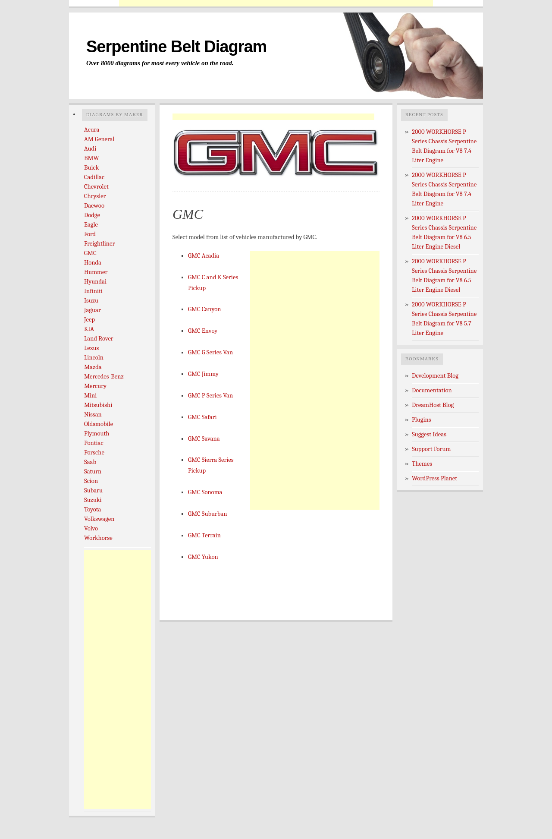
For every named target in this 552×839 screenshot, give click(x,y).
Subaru (93, 490)
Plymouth (96, 433)
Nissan (93, 414)
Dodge (92, 215)
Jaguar (92, 310)
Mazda (93, 367)
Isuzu (91, 300)
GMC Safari (202, 417)
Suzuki (93, 500)
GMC (90, 253)
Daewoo (94, 205)
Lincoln (94, 357)
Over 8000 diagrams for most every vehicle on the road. (160, 63)
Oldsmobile (98, 424)
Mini (90, 395)
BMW (91, 158)
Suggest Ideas (429, 434)
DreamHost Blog (433, 405)
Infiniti (93, 291)
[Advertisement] (276, 3)
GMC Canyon (204, 309)
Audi (90, 148)
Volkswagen (99, 519)
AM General (99, 139)
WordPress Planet (434, 478)
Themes (422, 463)
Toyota (92, 509)
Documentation (432, 390)
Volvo (91, 528)
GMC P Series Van (210, 395)
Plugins (421, 419)
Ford (90, 234)
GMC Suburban (207, 513)
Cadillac (94, 177)
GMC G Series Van (210, 352)
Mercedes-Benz (104, 376)
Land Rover (98, 338)
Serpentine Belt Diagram (176, 46)
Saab (90, 462)
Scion (91, 481)
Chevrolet (96, 186)
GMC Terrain (204, 535)
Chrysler (95, 196)
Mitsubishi (98, 405)
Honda (92, 262)
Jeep (89, 319)
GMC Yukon (203, 557)
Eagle (91, 224)
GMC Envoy (202, 330)
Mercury (95, 386)
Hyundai (95, 281)
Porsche (94, 452)
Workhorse (98, 538)
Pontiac (94, 443)
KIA (89, 329)
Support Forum (431, 449)
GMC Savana (204, 438)
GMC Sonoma (205, 492)
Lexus (91, 348)
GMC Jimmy (203, 374)
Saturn (92, 471)
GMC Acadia (203, 255)
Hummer (95, 272)
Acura (91, 129)
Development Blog (435, 375)
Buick (91, 167)
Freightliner (99, 243)
